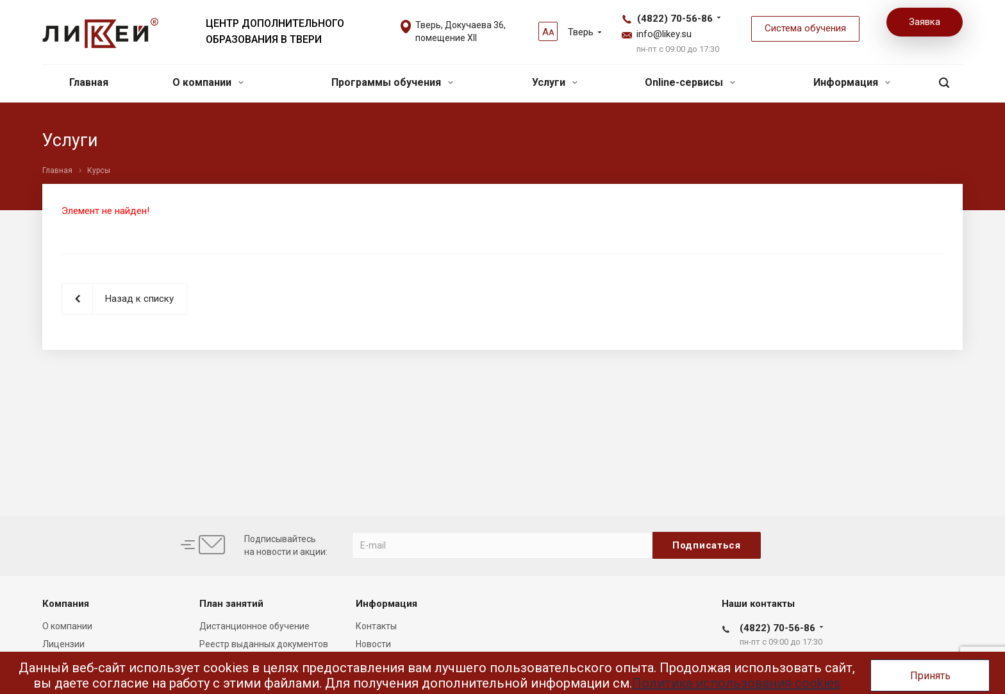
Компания (65, 603)
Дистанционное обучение (254, 626)
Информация (851, 82)
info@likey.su (664, 34)
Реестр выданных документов (263, 644)
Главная (88, 82)
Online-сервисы (690, 82)
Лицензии (63, 644)
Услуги (554, 82)
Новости (373, 644)
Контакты (376, 626)
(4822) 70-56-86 (675, 18)
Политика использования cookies (736, 683)
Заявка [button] (924, 22)
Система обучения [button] (805, 28)
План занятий (231, 603)
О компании (208, 82)
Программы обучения (392, 82)
